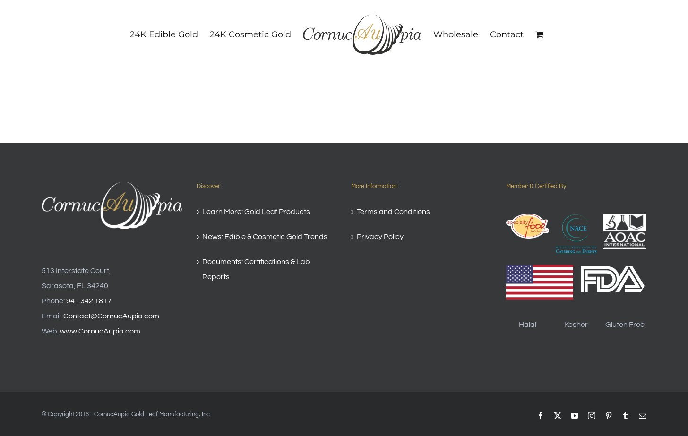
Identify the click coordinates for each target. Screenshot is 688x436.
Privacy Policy (380, 236)
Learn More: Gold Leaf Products (256, 211)
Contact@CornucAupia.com (111, 316)
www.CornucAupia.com (100, 331)
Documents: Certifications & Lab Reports (256, 269)
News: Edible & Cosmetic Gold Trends (264, 236)
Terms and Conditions (393, 211)
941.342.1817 (89, 301)
